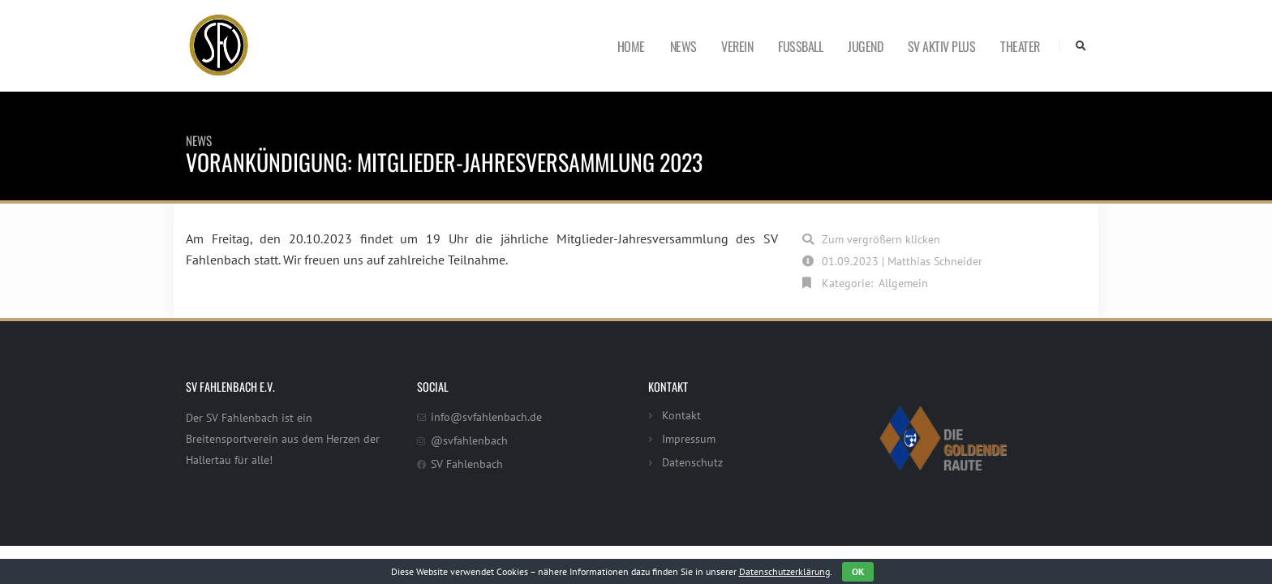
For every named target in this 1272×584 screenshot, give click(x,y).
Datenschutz (692, 462)
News (683, 46)
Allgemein (903, 282)
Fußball (800, 46)
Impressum (689, 438)
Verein (737, 46)
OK (858, 571)
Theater (1020, 46)
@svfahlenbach (469, 440)
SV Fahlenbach (467, 463)
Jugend (865, 46)
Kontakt (681, 415)
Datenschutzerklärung (784, 571)
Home (631, 46)
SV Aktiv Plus (942, 46)
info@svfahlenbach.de (486, 416)
